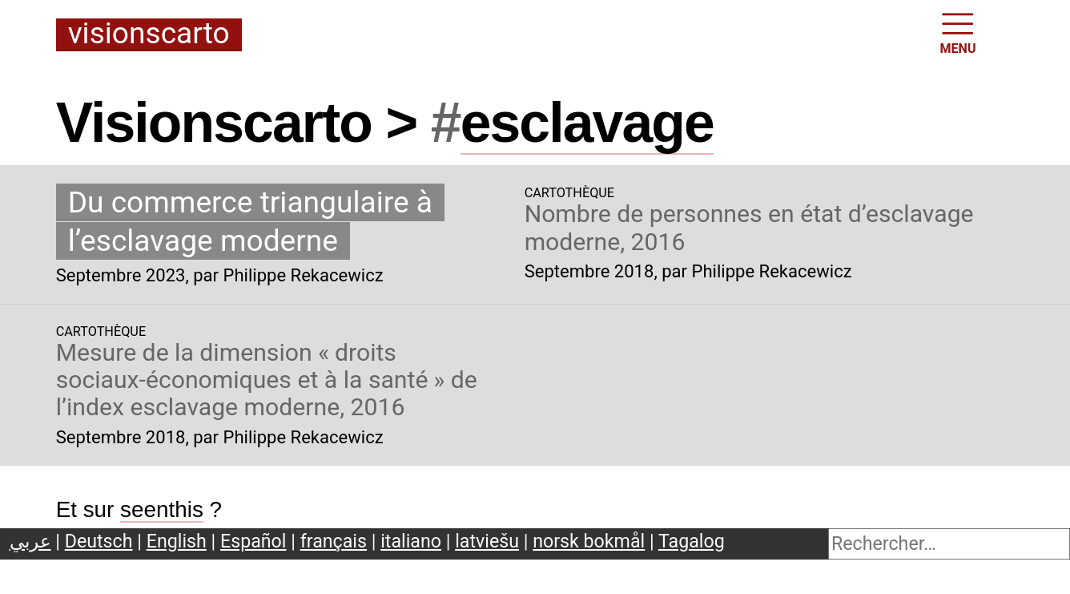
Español (253, 541)
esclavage (587, 122)
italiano (410, 541)
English (177, 541)
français (333, 541)
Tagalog (691, 541)
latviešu (487, 541)
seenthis (161, 509)
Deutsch (99, 541)
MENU (958, 32)
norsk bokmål (589, 541)
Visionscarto (149, 34)
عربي (30, 541)
